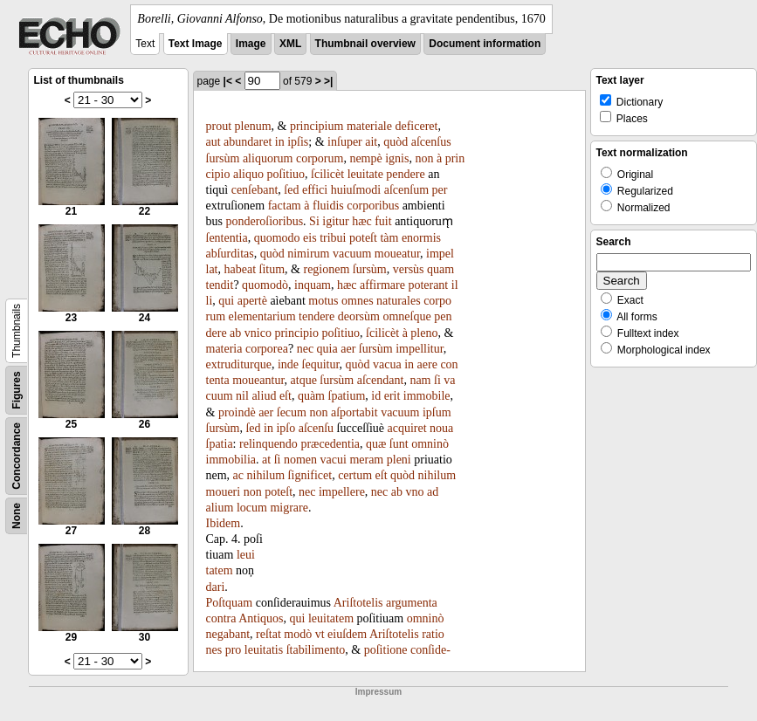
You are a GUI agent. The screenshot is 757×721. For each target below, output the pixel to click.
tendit (220, 285)
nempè (365, 158)
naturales (398, 300)
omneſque (406, 316)
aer (348, 348)
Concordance (16, 456)
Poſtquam (229, 602)
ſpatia (219, 443)
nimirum (308, 253)
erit (392, 395)
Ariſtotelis (358, 602)
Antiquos (260, 618)
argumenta (411, 602)
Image (251, 44)
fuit (383, 221)
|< (228, 81)
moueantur (258, 380)
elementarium (262, 316)
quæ (376, 443)
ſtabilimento (316, 649)
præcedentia (330, 443)
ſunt (399, 443)
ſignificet (310, 475)
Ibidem (223, 523)
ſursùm (223, 158)
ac (238, 475)
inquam (312, 285)
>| (328, 81)
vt (320, 634)
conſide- (430, 649)
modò (298, 634)
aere (427, 364)
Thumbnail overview (365, 44)
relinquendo (268, 443)
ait (371, 141)
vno (415, 491)
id (376, 395)
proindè (237, 412)
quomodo (277, 237)
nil (242, 395)
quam (440, 269)
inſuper (344, 141)
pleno (423, 333)
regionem (326, 269)
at (266, 459)
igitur (335, 221)
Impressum (378, 692)
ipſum (437, 412)
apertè (252, 300)
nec (305, 348)
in (280, 141)
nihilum (266, 475)
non (424, 158)
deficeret (416, 126)
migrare (289, 507)
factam (284, 205)
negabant (228, 634)
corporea (266, 348)
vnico (258, 333)
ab (235, 333)
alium (220, 507)
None (16, 516)
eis (310, 237)
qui (226, 300)
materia (224, 348)
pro (233, 649)
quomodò (265, 285)
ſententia (227, 237)
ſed (291, 189)
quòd (395, 141)
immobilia (231, 459)
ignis (397, 158)
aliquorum (268, 158)
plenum (253, 126)
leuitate (365, 174)
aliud (263, 395)
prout (219, 126)
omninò (430, 443)
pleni (399, 459)
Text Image (196, 44)
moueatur (397, 253)
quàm (311, 395)
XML (290, 44)
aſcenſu (316, 428)
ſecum (291, 412)
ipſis (297, 141)
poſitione (386, 649)
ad (432, 491)
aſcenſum (406, 189)
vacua (387, 364)
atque (304, 380)
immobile (427, 395)
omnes (357, 300)
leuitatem (331, 618)
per (440, 189)
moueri (223, 491)
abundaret (248, 141)
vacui (333, 459)
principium (316, 126)
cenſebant (255, 189)
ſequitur (321, 364)
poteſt (363, 237)
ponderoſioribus (264, 221)
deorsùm (359, 316)
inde (288, 364)
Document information (484, 44)
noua (441, 428)
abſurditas (230, 253)
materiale (369, 126)
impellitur (420, 348)
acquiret (407, 428)
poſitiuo (286, 174)
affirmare (382, 285)
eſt (285, 395)
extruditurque (239, 364)
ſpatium (347, 395)
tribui (333, 237)
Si (314, 221)
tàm (389, 237)
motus (323, 300)
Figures (16, 390)
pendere (405, 174)
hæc (362, 221)
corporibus (373, 205)
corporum (319, 158)
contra (221, 618)
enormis (421, 237)
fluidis (328, 205)
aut (213, 141)
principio (296, 333)
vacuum (352, 253)
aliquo (248, 174)
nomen (300, 459)
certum (355, 475)
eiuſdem (347, 634)
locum (252, 507)
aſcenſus (431, 141)
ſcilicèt (327, 174)
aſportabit (354, 412)
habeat (240, 269)
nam (419, 380)
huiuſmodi (356, 189)
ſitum (272, 269)
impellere (342, 491)
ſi (437, 380)
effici (314, 189)
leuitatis (263, 649)
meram (366, 459)
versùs (408, 269)
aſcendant (380, 380)
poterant (428, 285)
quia (327, 348)
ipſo (285, 428)
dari (215, 587)
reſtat (268, 634)
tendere (316, 316)
